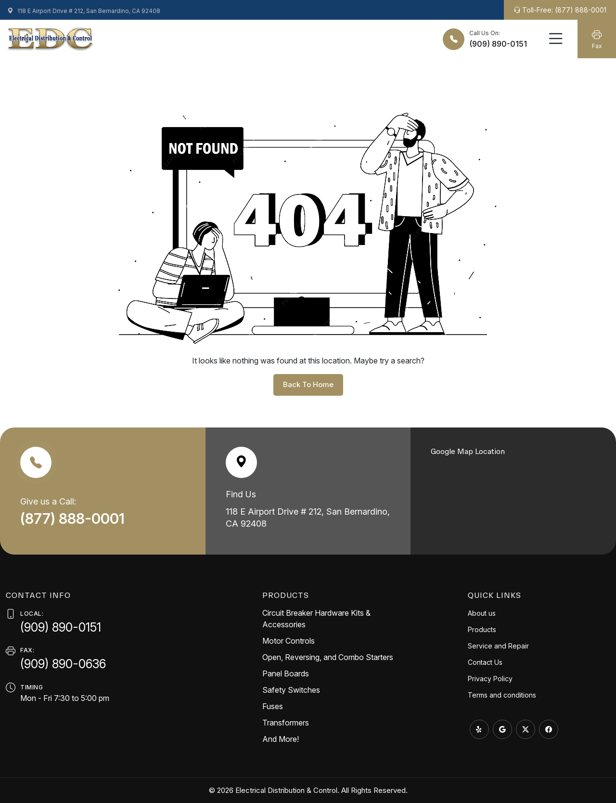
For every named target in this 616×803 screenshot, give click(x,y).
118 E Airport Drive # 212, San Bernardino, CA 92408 (83, 10)
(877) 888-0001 (74, 518)
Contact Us (485, 662)
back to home (308, 384)
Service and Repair (498, 646)
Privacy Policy (490, 678)
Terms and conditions (502, 695)
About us (482, 613)
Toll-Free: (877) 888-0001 (559, 10)
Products (482, 629)
